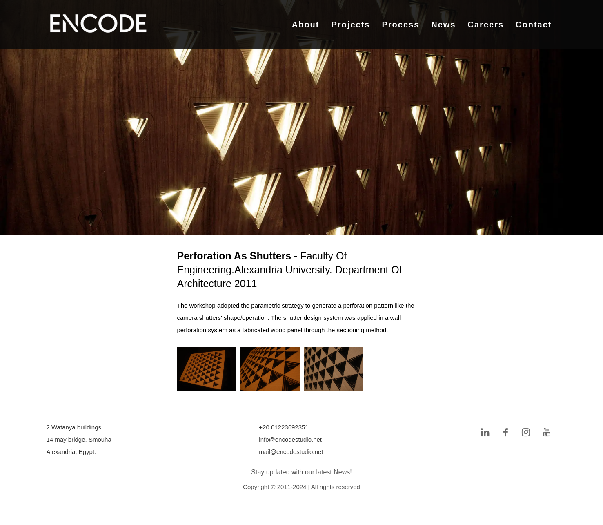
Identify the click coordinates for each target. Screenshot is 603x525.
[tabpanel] (301, 117)
